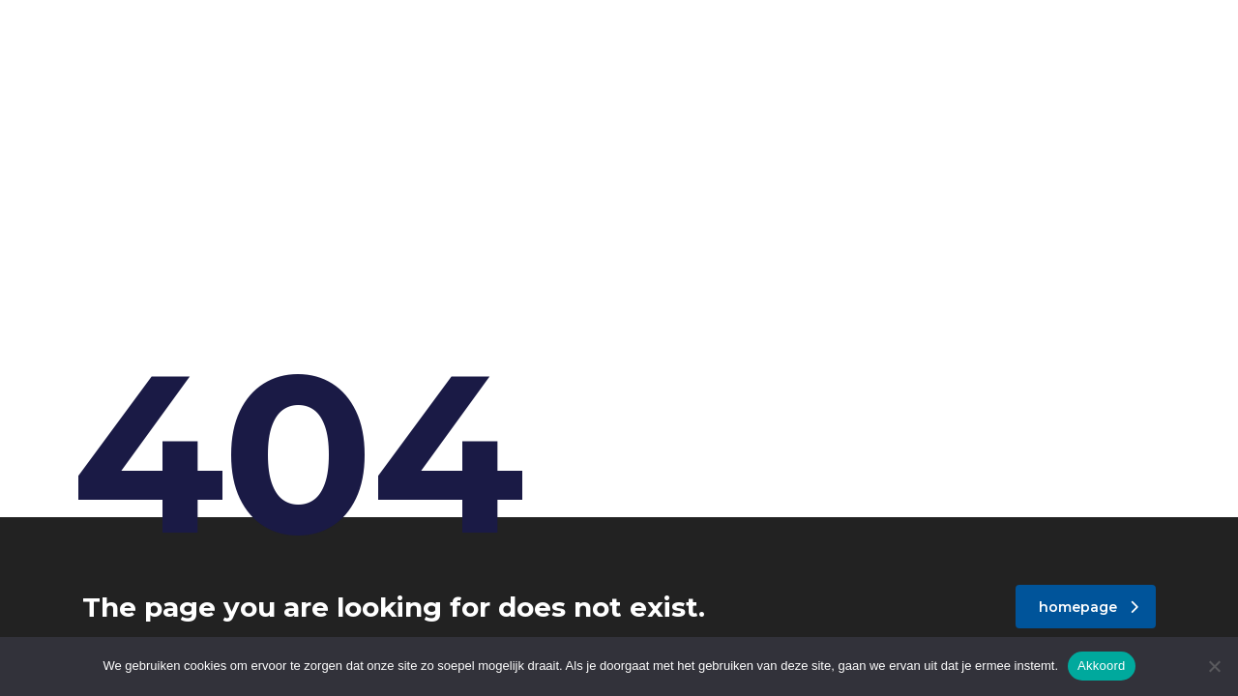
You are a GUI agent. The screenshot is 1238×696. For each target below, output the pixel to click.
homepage (1088, 607)
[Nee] (1213, 666)
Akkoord (1101, 665)
